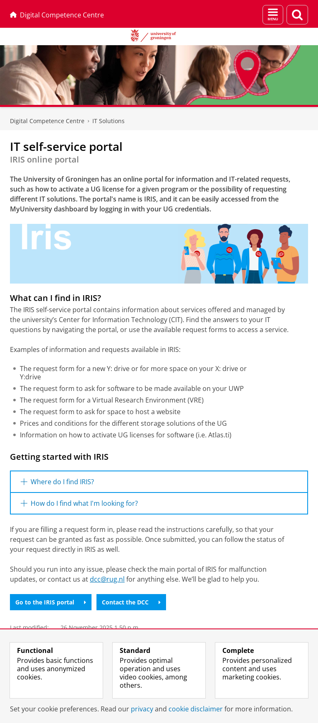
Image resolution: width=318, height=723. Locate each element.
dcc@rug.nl (107, 579)
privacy (142, 708)
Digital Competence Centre (57, 14)
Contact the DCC (131, 602)
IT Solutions (108, 121)
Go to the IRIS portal (50, 602)
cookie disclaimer (196, 708)
